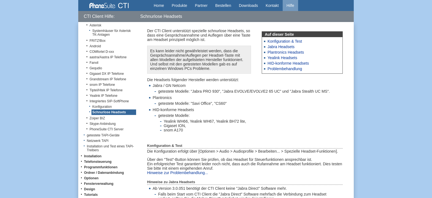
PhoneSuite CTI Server (106, 129)
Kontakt (272, 5)
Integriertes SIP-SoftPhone (109, 101)
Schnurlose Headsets (109, 112)
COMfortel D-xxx (102, 52)
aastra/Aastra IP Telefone (108, 57)
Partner (201, 5)
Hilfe (290, 5)
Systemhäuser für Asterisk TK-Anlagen (111, 33)
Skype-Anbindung (103, 124)
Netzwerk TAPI (98, 141)
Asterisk (95, 25)
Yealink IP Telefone (103, 96)
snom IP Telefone (102, 85)
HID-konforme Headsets (288, 63)
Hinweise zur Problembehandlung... (177, 172)
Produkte (179, 5)
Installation (92, 156)
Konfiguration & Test (285, 41)
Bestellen (223, 5)
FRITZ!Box (98, 41)
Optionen (91, 178)
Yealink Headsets (282, 58)
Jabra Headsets (281, 47)
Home (159, 5)
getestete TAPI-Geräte (103, 135)
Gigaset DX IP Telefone (107, 74)
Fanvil (94, 63)
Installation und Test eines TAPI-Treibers (110, 148)
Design (89, 189)
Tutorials (91, 195)
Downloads (248, 5)
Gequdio (96, 68)
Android (95, 46)
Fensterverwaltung (99, 184)
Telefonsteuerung (98, 162)
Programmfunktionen (100, 167)
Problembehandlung (285, 69)
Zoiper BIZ (97, 118)
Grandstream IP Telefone (108, 79)
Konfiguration (102, 107)
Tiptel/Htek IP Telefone (106, 90)
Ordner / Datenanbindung (104, 173)
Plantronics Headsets (286, 52)
